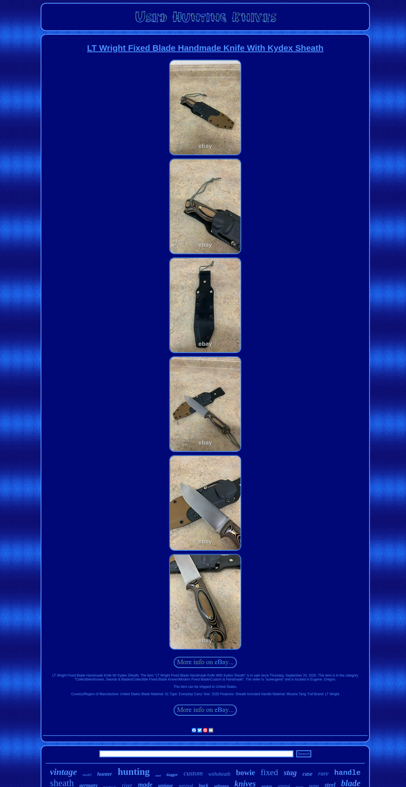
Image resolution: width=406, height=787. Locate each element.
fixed (269, 772)
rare (323, 773)
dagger (172, 775)
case (308, 774)
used (158, 775)
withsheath (219, 774)
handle (347, 773)
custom (193, 773)
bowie (245, 772)
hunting (133, 771)
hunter (104, 774)
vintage (63, 772)
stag (290, 772)
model (87, 775)
